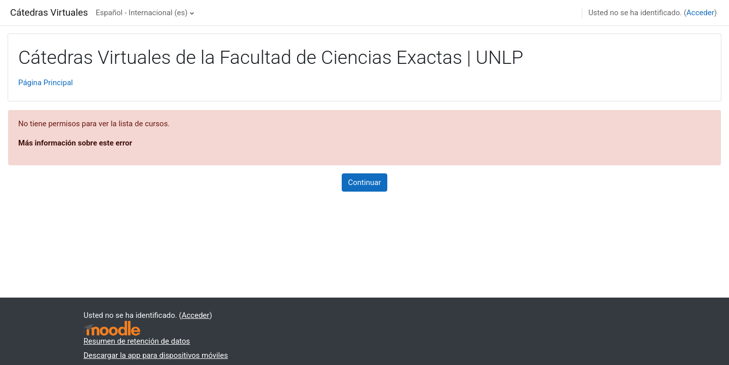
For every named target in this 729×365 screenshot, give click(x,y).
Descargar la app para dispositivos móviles (156, 355)
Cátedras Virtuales (49, 12)
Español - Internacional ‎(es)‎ (142, 12)
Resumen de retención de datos (137, 341)
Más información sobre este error (75, 143)
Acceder (700, 12)
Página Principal (45, 82)
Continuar (364, 182)
